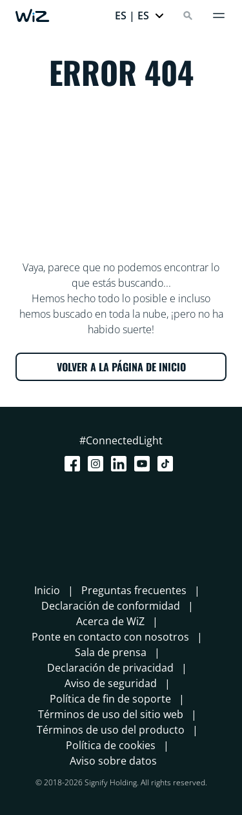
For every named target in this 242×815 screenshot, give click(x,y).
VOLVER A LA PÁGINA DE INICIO (121, 367)
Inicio (47, 590)
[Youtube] (144, 463)
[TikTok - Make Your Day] (167, 463)
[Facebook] (75, 463)
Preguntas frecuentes (134, 590)
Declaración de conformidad (110, 606)
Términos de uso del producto (111, 730)
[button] (140, 15)
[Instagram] (98, 463)
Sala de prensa (110, 652)
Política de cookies (111, 745)
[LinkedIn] (121, 463)
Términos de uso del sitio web (110, 714)
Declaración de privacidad (110, 668)
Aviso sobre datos (113, 761)
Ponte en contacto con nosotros (110, 637)
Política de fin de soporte (110, 699)
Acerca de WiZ (110, 621)
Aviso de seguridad (111, 683)
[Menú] (219, 15)
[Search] (188, 15)
